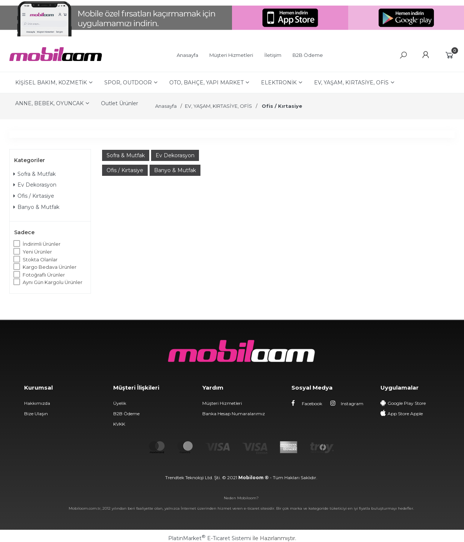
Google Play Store (407, 403)
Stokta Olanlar (40, 259)
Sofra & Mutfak (34, 174)
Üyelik (119, 403)
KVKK (119, 424)
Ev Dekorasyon (34, 184)
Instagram (346, 403)
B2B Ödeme (126, 413)
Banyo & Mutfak (36, 207)
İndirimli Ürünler (42, 244)
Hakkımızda (37, 403)
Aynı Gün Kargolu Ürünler (52, 282)
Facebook (306, 403)
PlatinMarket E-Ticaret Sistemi (209, 538)
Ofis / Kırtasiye (33, 196)
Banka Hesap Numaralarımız (233, 413)
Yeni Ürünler (37, 252)
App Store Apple (405, 413)
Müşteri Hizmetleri (222, 403)
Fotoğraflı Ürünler (44, 275)
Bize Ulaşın (36, 413)
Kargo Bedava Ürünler (49, 267)
